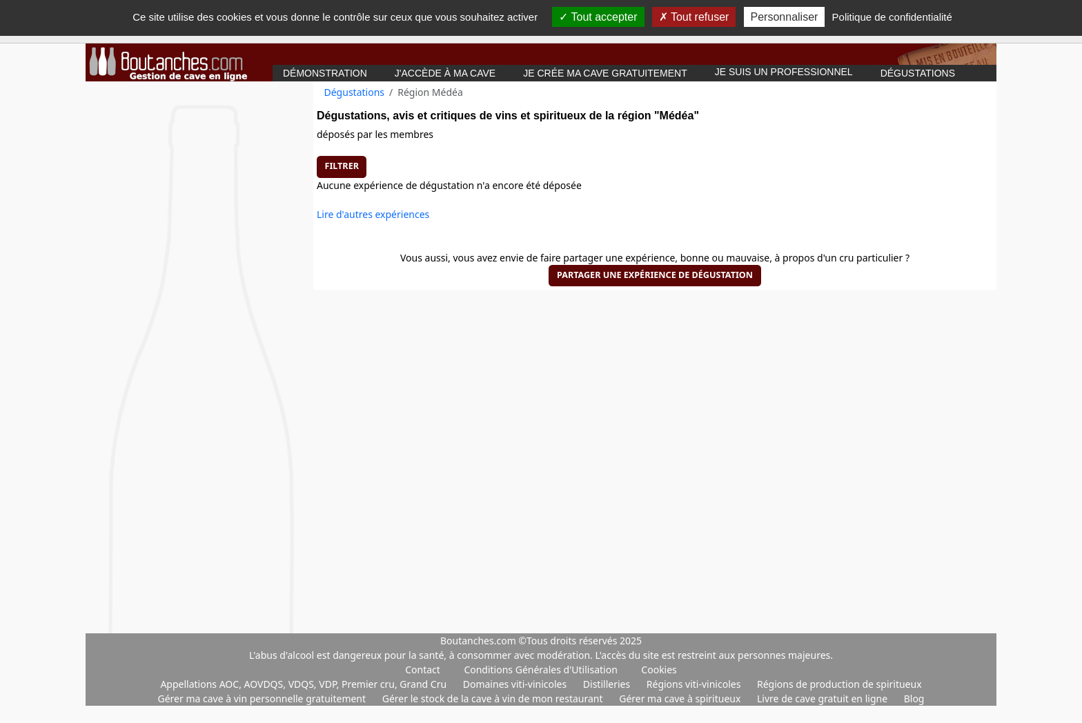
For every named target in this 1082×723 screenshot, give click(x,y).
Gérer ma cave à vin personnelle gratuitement (263, 698)
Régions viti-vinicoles (695, 684)
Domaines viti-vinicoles (516, 684)
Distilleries (608, 684)
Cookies (658, 669)
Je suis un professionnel (784, 71)
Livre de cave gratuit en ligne (823, 698)
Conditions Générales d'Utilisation (540, 669)
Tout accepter (598, 17)
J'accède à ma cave (445, 73)
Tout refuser (694, 17)
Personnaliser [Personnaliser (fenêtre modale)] (784, 17)
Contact (422, 669)
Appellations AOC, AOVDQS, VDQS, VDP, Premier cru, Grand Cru (304, 684)
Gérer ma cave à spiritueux (681, 698)
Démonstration (325, 73)
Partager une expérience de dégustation (655, 275)
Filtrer (342, 166)
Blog (914, 698)
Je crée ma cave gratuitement (605, 73)
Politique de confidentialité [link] (892, 17)
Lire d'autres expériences (373, 214)
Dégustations (918, 73)
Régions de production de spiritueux (839, 684)
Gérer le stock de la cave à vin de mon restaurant (493, 698)
